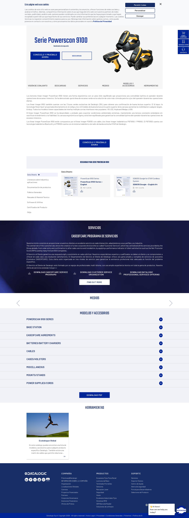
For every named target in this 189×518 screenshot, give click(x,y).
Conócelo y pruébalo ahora (45, 55)
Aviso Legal (90, 516)
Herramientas (151, 85)
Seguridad (100, 492)
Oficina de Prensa (67, 504)
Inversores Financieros (69, 501)
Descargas (77, 56)
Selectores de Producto (140, 492)
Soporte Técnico (137, 481)
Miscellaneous (35, 367)
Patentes (127, 516)
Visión (98, 495)
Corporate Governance (69, 498)
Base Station (34, 327)
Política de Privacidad (102, 21)
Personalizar (140, 10)
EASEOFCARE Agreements (41, 335)
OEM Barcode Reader (103, 504)
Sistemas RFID (101, 501)
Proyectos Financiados (69, 492)
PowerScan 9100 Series (40, 319)
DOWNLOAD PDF (94, 395)
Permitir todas (140, 5)
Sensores (99, 487)
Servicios (83, 85)
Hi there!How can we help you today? (159, 509)
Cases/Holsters (36, 359)
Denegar (140, 16)
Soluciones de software (104, 507)
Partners (64, 495)
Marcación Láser (102, 489)
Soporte (136, 473)
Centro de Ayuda (137, 484)
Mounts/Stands (36, 375)
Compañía (66, 473)
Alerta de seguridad (138, 487)
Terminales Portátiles (104, 484)
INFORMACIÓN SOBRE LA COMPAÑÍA (74, 481)
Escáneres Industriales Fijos (106, 498)
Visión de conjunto (37, 85)
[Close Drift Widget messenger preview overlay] (147, 505)
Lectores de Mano (102, 481)
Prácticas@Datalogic (69, 478)
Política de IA (137, 516)
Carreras (64, 489)
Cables (31, 351)
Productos (102, 473)
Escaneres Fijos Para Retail (106, 478)
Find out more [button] (94, 282)
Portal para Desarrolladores (141, 489)
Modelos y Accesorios (128, 84)
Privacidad (100, 516)
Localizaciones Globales (70, 487)
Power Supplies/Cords (40, 383)
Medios (105, 85)
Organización (66, 484)
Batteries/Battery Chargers (44, 343)
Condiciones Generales (114, 516)
